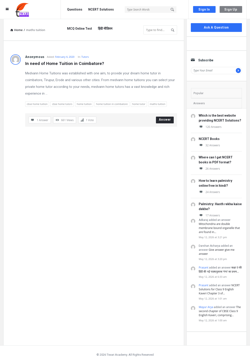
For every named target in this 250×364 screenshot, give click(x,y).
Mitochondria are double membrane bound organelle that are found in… (219, 228)
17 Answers (209, 215)
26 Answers (209, 169)
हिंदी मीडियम (105, 28)
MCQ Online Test (79, 28)
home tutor (138, 104)
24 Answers (209, 192)
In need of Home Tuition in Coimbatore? (64, 63)
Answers (199, 103)
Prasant (203, 267)
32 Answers (209, 145)
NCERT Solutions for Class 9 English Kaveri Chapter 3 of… (219, 289)
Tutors (85, 56)
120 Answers (210, 127)
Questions (74, 9)
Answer (165, 119)
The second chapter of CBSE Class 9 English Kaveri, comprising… (220, 311)
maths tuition (157, 104)
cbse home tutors (62, 104)
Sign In (204, 9)
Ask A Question (216, 27)
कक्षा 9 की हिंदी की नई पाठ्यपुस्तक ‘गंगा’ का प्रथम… (220, 269)
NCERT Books (209, 139)
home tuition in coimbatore (112, 104)
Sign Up (230, 9)
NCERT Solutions (101, 9)
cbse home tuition (37, 104)
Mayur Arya (206, 307)
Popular (198, 93)
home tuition (84, 104)
